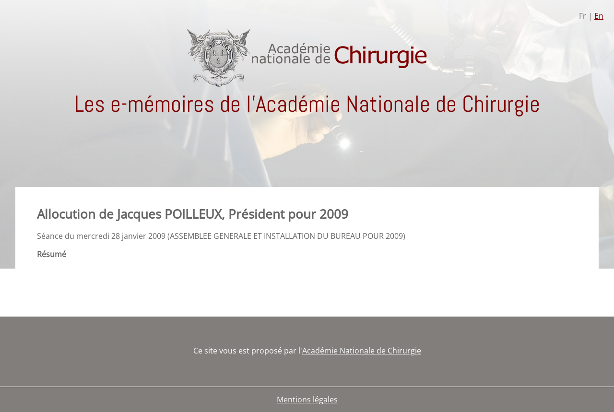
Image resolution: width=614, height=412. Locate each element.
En (598, 16)
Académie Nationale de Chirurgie (361, 350)
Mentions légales (307, 399)
